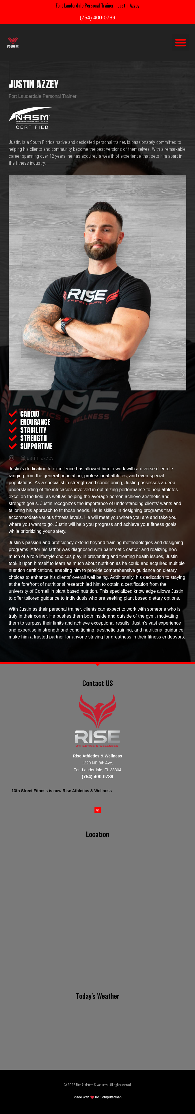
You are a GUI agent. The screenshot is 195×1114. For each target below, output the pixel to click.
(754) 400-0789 (97, 18)
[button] (180, 42)
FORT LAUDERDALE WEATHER (97, 1026)
